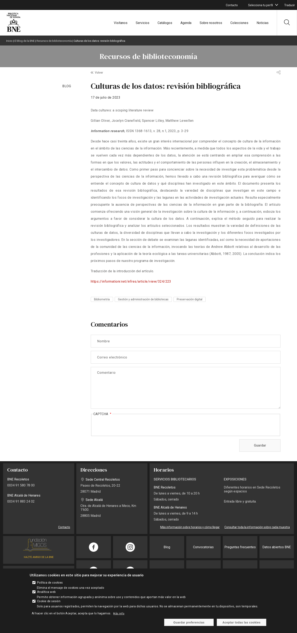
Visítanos (120, 23)
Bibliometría (102, 299)
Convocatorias (203, 547)
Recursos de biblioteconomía (54, 40)
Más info (118, 613)
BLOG (66, 86)
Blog (167, 547)
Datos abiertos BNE (276, 547)
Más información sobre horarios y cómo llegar (190, 527)
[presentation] (124, 425)
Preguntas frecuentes (240, 547)
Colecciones (239, 23)
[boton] (276, 5)
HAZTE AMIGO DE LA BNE (39, 557)
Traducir (289, 5)
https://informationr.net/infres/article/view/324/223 (131, 281)
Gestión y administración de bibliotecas (143, 299)
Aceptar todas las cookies (242, 622)
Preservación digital (189, 299)
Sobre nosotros (211, 23)
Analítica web (46, 592)
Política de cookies (50, 582)
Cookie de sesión (49, 601)
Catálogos (165, 23)
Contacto (232, 5)
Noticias (263, 23)
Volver (99, 72)
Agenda (185, 23)
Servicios (142, 23)
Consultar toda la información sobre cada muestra (257, 527)
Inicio (9, 40)
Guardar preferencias (188, 622)
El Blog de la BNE (24, 40)
